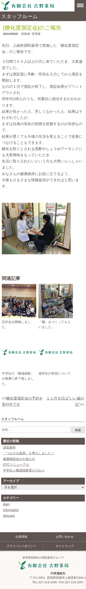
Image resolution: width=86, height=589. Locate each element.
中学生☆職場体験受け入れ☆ (24, 470)
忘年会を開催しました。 (16, 324)
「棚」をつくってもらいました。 (55, 324)
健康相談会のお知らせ (19, 459)
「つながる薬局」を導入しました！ (28, 453)
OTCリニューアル (16, 464)
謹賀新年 (9, 447)
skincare (9, 516)
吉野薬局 (43, 565)
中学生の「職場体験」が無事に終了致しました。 (18, 379)
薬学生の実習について (55, 373)
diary (6, 504)
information (11, 510)
